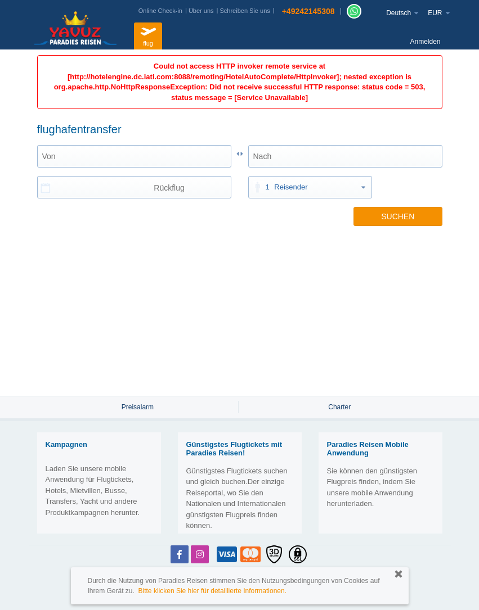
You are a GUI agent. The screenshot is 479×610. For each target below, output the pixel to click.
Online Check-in (160, 10)
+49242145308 (308, 11)
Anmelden (425, 42)
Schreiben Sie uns (245, 10)
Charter (339, 407)
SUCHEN (397, 216)
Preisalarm (138, 407)
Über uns (201, 10)
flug (148, 34)
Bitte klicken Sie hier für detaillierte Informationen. (212, 591)
